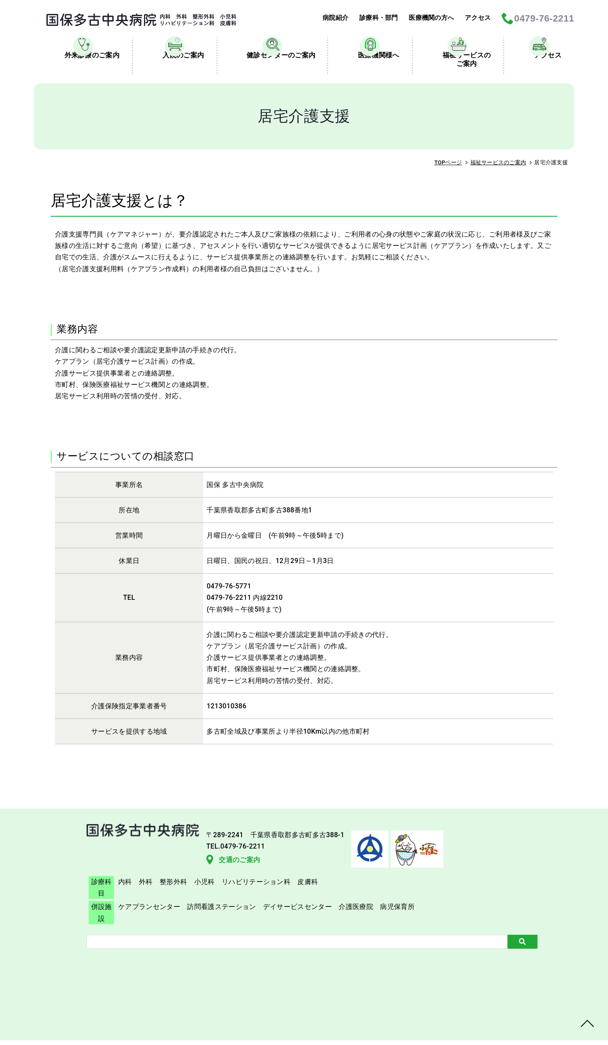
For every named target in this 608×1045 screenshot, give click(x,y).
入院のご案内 (174, 82)
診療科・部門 (372, 18)
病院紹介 (327, 18)
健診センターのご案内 (272, 82)
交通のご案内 (67, 925)
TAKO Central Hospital (351, 1029)
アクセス (477, 18)
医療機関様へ (370, 82)
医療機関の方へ (428, 18)
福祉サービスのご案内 (458, 86)
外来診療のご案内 (83, 82)
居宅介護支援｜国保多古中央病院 (129, 19)
